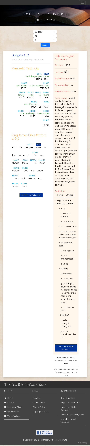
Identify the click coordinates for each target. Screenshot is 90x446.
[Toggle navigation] (82, 2)
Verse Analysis (12, 416)
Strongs (69, 195)
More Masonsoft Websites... (68, 420)
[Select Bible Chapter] (45, 36)
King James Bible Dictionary (68, 408)
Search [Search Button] (45, 45)
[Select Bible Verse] (45, 40)
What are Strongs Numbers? (66, 347)
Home (8, 398)
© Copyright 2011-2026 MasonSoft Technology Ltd (44, 440)
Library (9, 402)
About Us (37, 398)
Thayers (59, 195)
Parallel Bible (11, 411)
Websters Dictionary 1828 (72, 415)
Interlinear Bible (12, 407)
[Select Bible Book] (45, 32)
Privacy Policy (39, 407)
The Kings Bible (68, 398)
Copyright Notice (40, 411)
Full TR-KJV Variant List (31, 195)
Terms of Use (39, 402)
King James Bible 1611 (70, 402)
